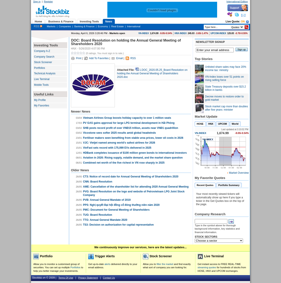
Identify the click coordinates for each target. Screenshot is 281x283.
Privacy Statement (88, 277)
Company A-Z (42, 51)
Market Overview (239, 172)
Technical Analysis (44, 73)
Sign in (37, 1)
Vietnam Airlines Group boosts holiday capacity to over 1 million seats (127, 117)
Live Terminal (41, 79)
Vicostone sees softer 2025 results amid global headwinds (119, 132)
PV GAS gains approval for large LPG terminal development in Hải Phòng (129, 122)
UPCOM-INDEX (218, 33)
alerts (107, 264)
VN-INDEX (143, 33)
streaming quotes (207, 267)
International (133, 26)
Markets (51, 26)
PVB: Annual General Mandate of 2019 (107, 199)
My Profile (40, 100)
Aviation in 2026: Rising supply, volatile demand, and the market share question (133, 157)
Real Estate (117, 26)
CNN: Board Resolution (97, 181)
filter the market (165, 264)
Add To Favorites (99, 58)
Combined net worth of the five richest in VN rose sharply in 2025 (123, 162)
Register (48, 1)
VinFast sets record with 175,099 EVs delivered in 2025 (117, 147)
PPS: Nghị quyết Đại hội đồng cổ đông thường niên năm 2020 (121, 204)
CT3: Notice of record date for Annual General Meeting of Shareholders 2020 (130, 176)
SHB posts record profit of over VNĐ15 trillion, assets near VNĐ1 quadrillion (130, 128)
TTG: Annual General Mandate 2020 (105, 219)
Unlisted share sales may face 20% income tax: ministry (225, 68)
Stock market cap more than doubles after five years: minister (226, 108)
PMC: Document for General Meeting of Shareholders (116, 209)
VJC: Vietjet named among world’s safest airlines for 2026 (119, 142)
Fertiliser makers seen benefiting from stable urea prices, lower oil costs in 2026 (133, 137)
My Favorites (41, 105)
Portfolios (39, 67)
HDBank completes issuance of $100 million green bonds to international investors (135, 152)
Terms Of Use (65, 277)
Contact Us (109, 277)
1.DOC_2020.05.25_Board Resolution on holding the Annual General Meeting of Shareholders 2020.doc (152, 73)
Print (78, 58)
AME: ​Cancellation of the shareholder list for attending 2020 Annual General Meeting (136, 186)
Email (119, 58)
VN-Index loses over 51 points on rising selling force (224, 78)
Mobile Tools (41, 84)
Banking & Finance (84, 26)
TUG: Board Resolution (97, 214)
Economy (103, 26)
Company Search (44, 56)
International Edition (237, 1)
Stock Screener (43, 62)
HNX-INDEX (181, 33)
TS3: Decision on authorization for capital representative (118, 224)
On (243, 21)
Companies (65, 26)
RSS (38, 26)
